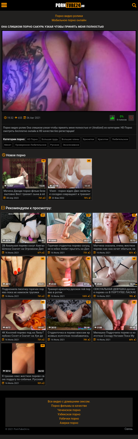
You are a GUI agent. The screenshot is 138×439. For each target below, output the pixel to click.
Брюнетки (88, 139)
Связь (129, 429)
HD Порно (32, 139)
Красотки (103, 139)
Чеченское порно (69, 410)
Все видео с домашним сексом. (69, 401)
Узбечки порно (69, 418)
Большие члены (70, 139)
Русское (54, 144)
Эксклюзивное (71, 144)
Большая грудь (50, 139)
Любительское (120, 139)
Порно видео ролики (69, 16)
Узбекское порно (69, 414)
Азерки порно (69, 423)
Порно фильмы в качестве (69, 405)
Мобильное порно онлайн (69, 20)
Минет (7, 144)
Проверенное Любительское (30, 144)
